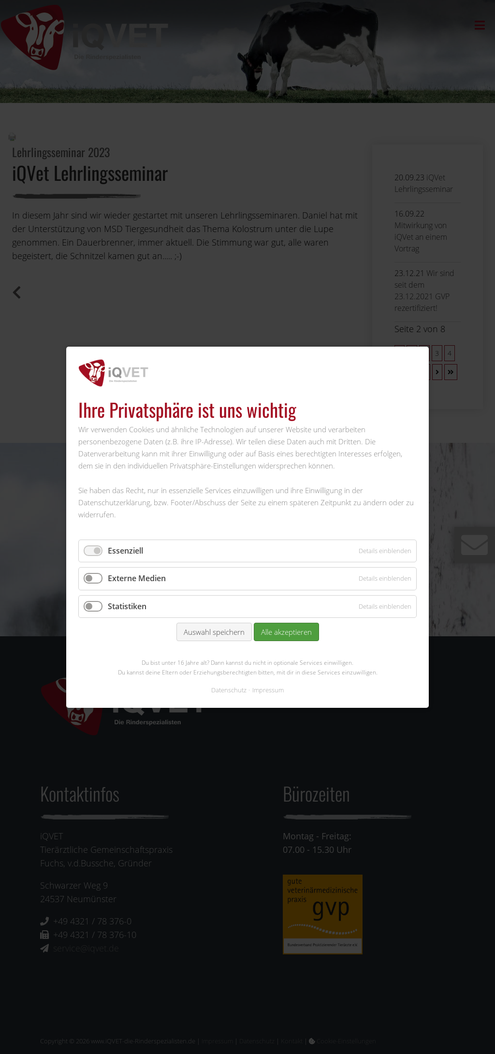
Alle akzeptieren (286, 632)
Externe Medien (137, 578)
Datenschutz (229, 689)
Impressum (268, 689)
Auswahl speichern (214, 632)
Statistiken (127, 605)
